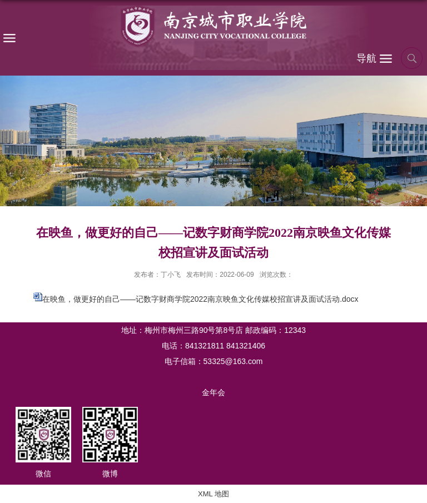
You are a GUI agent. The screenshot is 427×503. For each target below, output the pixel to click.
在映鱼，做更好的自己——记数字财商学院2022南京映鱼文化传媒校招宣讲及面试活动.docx (200, 299)
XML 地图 (213, 494)
